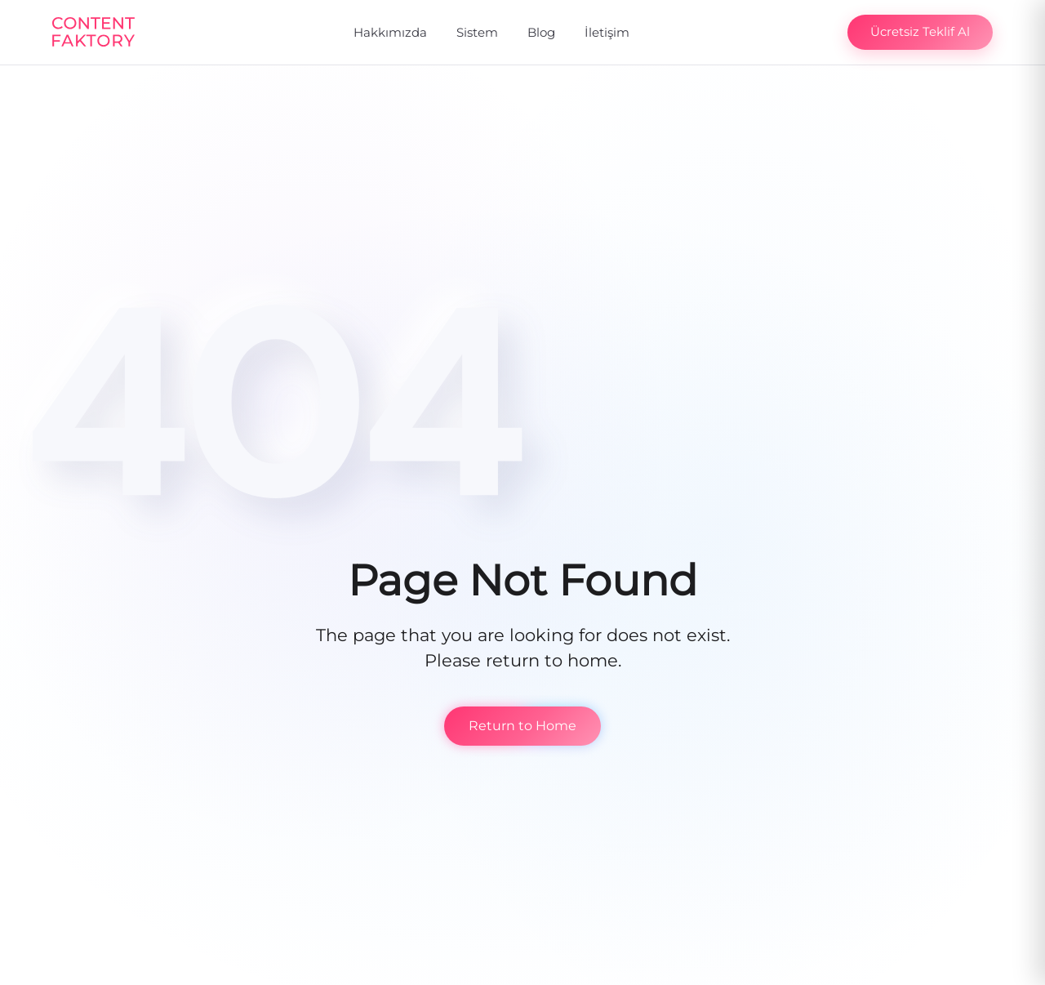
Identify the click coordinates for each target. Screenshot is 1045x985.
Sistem (477, 32)
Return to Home (522, 725)
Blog (541, 32)
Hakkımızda (390, 32)
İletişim (607, 32)
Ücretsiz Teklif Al (920, 31)
